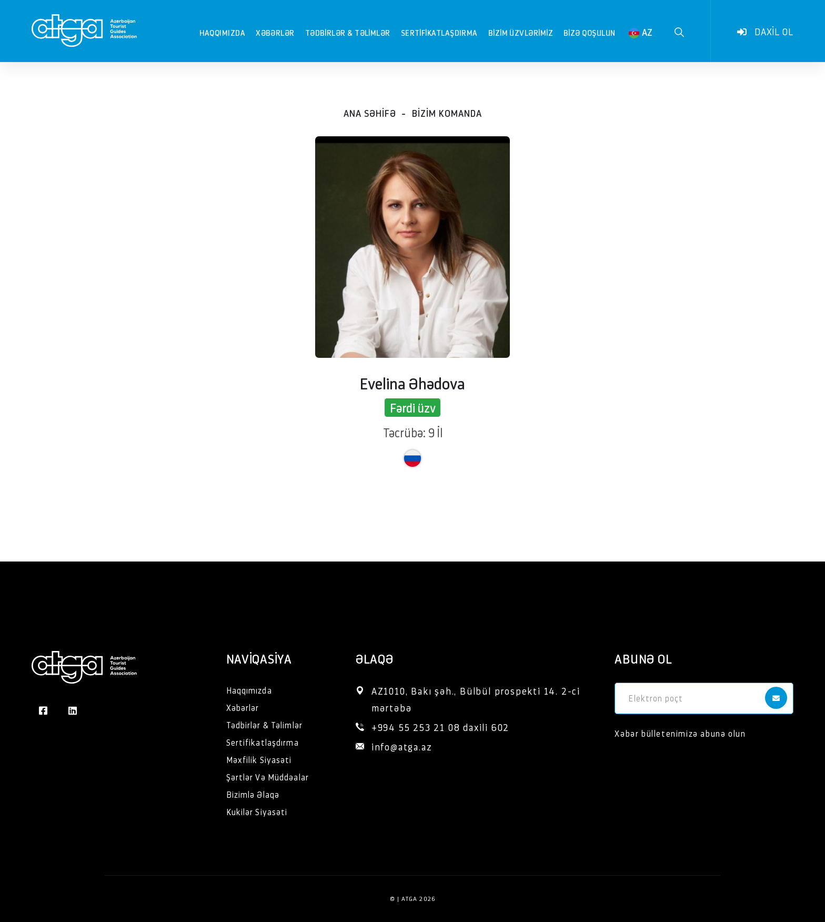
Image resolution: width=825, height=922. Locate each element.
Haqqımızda (222, 32)
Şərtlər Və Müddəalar (267, 777)
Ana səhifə (370, 112)
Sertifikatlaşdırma (439, 32)
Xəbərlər (275, 32)
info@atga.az (401, 746)
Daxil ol (765, 31)
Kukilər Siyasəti (257, 812)
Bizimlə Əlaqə (253, 794)
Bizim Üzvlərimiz (520, 32)
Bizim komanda (447, 112)
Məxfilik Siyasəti (259, 760)
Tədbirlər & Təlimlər (347, 32)
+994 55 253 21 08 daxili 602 (440, 727)
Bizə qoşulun (589, 32)
